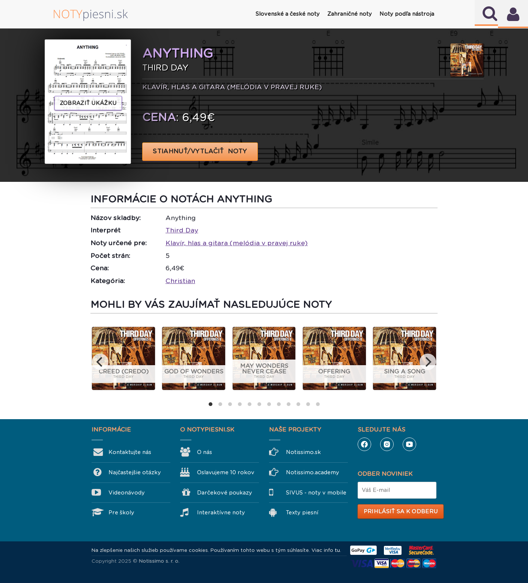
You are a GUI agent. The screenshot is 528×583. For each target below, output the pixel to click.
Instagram (387, 444)
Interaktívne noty (221, 513)
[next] (428, 362)
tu (337, 550)
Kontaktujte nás (129, 452)
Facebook (364, 444)
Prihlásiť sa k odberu (401, 511)
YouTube (409, 444)
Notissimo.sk (303, 452)
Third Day (181, 230)
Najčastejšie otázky (134, 472)
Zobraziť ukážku (88, 103)
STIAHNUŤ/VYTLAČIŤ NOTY (200, 151)
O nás (204, 452)
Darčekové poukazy (224, 493)
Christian (180, 281)
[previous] (100, 362)
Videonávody (126, 493)
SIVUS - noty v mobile (316, 493)
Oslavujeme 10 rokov (225, 472)
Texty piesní (302, 513)
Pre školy (121, 513)
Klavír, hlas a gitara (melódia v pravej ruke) (236, 243)
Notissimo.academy (312, 472)
